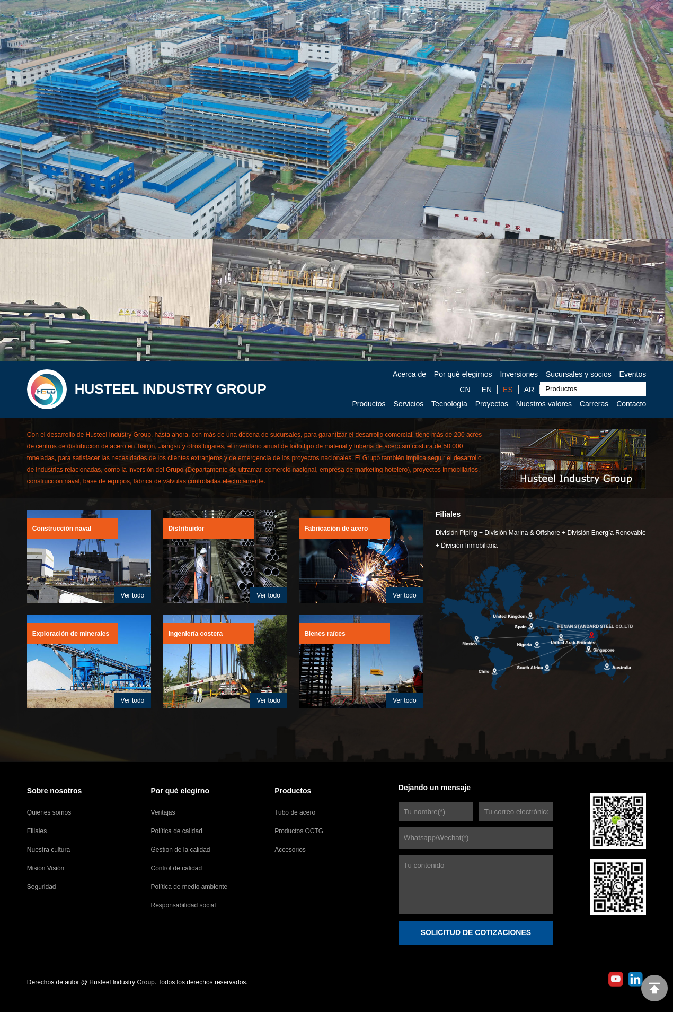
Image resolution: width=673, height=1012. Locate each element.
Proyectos (491, 404)
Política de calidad (176, 831)
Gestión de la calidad (180, 849)
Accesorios (290, 849)
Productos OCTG (298, 831)
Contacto (631, 404)
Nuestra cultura (48, 849)
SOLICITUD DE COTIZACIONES (476, 932)
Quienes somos (49, 812)
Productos (368, 404)
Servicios (408, 404)
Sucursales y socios (579, 374)
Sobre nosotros (54, 790)
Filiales (37, 831)
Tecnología (449, 404)
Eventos (633, 374)
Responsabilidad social (183, 905)
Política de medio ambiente (188, 886)
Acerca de (409, 374)
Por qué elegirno (179, 790)
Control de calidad (176, 868)
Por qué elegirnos (463, 374)
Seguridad (41, 886)
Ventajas (162, 812)
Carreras (594, 404)
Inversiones (519, 374)
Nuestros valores (544, 404)
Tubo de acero (294, 812)
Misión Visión (45, 868)
